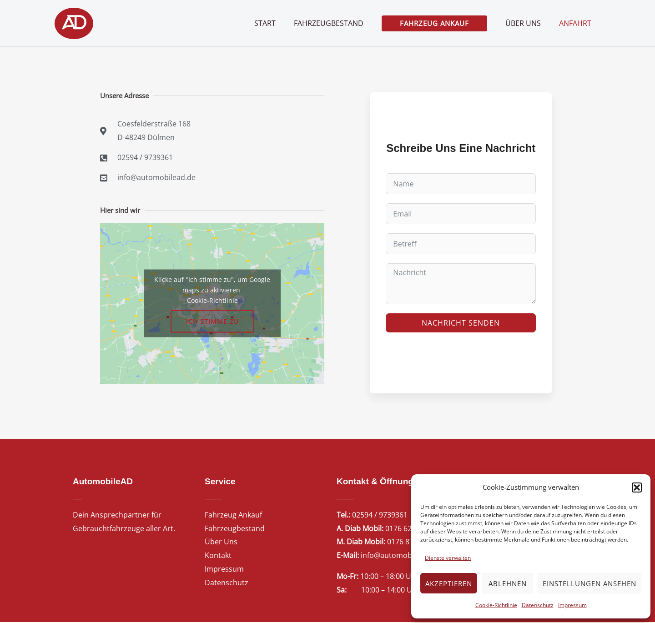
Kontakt (218, 556)
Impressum (572, 605)
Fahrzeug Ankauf (233, 516)
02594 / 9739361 (380, 516)
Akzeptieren (448, 583)
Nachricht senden (461, 323)
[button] (636, 487)
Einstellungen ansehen (589, 583)
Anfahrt (577, 23)
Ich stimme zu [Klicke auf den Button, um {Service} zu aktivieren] (212, 322)
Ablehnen (508, 583)
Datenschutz (538, 605)
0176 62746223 (410, 529)
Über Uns (221, 543)
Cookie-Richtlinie (496, 605)
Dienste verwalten (448, 558)
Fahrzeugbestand (235, 529)
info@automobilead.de (400, 556)
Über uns (528, 23)
